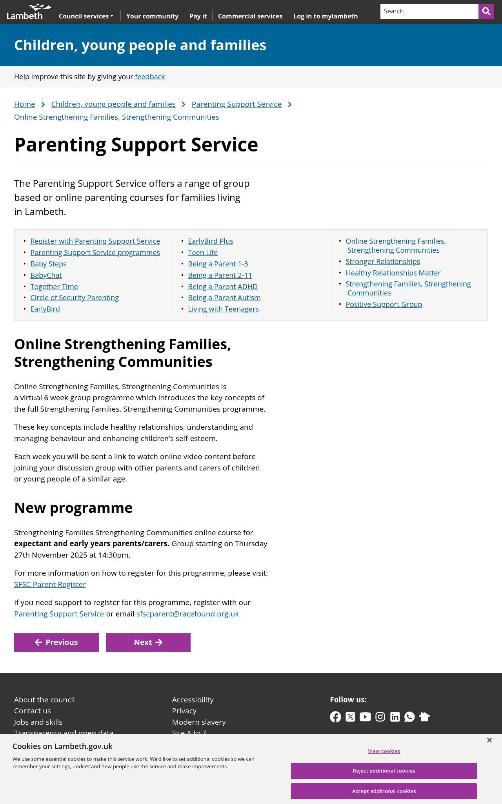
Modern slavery (199, 722)
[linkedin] (395, 719)
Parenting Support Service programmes (95, 252)
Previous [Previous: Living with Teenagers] (56, 642)
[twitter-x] (350, 719)
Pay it (198, 16)
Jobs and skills (38, 722)
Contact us (32, 711)
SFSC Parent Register (50, 584)
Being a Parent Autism (224, 297)
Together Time (54, 286)
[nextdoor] (424, 719)
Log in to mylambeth (325, 16)
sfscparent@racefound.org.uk (187, 614)
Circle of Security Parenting (75, 297)
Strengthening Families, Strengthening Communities (408, 288)
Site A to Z (189, 733)
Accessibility (193, 700)
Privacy (184, 711)
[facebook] (335, 719)
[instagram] (380, 719)
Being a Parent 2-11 (220, 275)
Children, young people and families (140, 45)
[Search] (429, 12)
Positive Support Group (384, 304)
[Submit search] (486, 12)
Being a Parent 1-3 (218, 263)
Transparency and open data (64, 733)
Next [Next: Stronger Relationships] (148, 642)
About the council (44, 700)
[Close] (489, 744)
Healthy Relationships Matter (393, 272)
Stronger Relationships (383, 261)
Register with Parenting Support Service (95, 241)
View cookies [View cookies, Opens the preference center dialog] (384, 754)
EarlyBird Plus (210, 241)
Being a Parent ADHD (223, 286)
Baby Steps (49, 263)
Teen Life (203, 252)
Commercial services (250, 16)
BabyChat (46, 275)
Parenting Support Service (237, 104)
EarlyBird (45, 309)
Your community (152, 16)
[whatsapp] (409, 719)
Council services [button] (86, 16)
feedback (150, 76)
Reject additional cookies (384, 774)
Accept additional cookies (384, 795)
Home (24, 104)
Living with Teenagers (223, 309)
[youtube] (365, 719)
